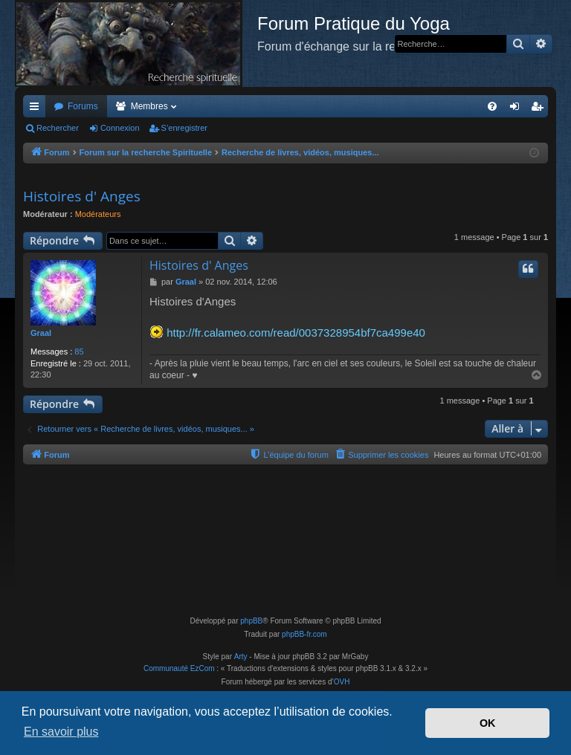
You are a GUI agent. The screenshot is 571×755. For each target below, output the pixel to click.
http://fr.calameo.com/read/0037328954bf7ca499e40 (296, 332)
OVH (342, 682)
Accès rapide (37, 109)
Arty (241, 656)
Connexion (120, 127)
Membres (149, 106)
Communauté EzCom (179, 668)
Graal (40, 332)
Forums (83, 106)
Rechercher (57, 127)
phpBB (251, 621)
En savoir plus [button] (61, 731)
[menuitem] (492, 106)
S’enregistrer (184, 127)
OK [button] (488, 723)
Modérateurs (98, 214)
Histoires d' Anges (82, 196)
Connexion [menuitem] (518, 109)
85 (78, 351)
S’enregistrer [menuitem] (540, 109)
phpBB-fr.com (304, 634)
